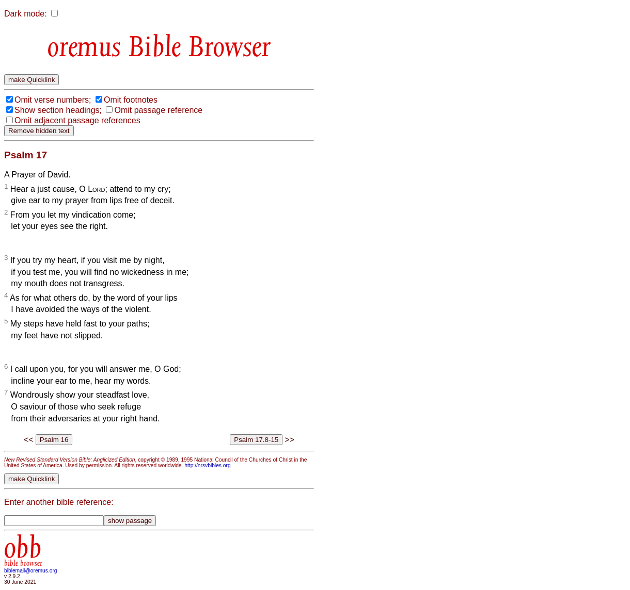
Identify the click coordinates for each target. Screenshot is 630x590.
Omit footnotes (131, 99)
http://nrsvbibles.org (207, 465)
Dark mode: (25, 13)
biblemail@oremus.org (30, 570)
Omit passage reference (158, 110)
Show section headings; (58, 110)
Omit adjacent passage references (77, 120)
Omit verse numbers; (52, 99)
